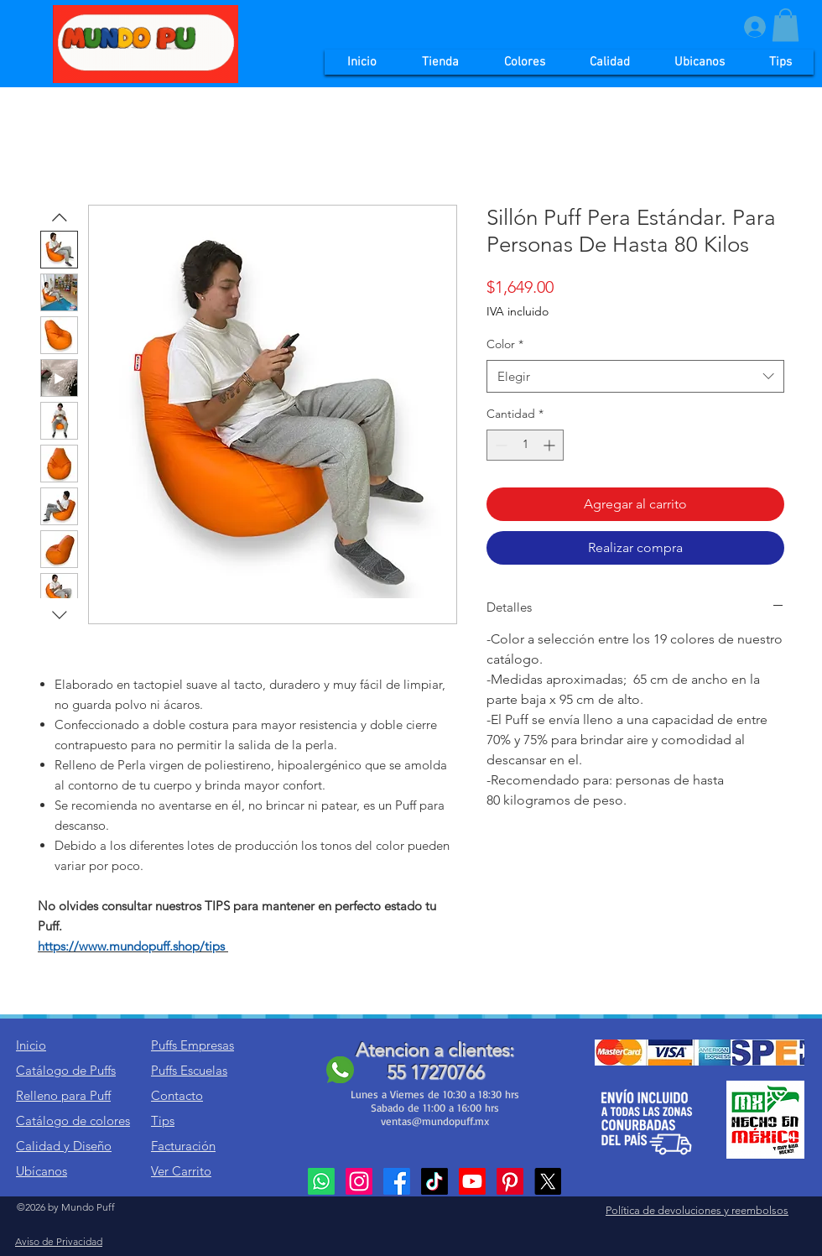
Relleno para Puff (63, 1095)
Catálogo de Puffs (66, 1070)
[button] (785, 24)
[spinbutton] (525, 445)
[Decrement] (499, 445)
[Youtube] (472, 1181)
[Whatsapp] (321, 1181)
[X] (547, 1181)
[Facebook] (396, 1181)
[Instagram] (359, 1181)
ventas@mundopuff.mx (435, 1121)
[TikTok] (434, 1181)
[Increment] (550, 445)
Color (504, 344)
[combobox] (635, 376)
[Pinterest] (510, 1181)
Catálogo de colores (73, 1120)
